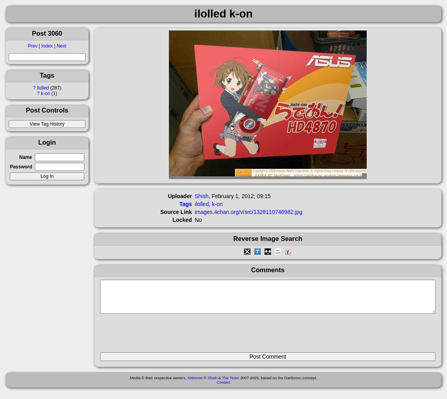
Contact (223, 388)
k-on (45, 93)
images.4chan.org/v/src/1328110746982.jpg (248, 212)
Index (47, 46)
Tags (186, 204)
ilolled (43, 88)
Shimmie (195, 384)
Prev (32, 46)
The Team (230, 384)
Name (25, 157)
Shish (201, 196)
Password (21, 167)
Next (61, 46)
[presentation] (160, 336)
